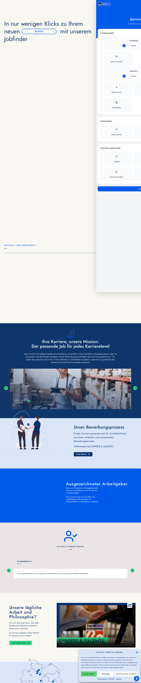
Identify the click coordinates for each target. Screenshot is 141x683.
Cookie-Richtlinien (102, 679)
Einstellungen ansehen (126, 674)
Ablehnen (106, 674)
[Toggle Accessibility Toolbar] (136, 678)
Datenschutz (111, 679)
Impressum (119, 679)
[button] (137, 652)
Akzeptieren (88, 674)
